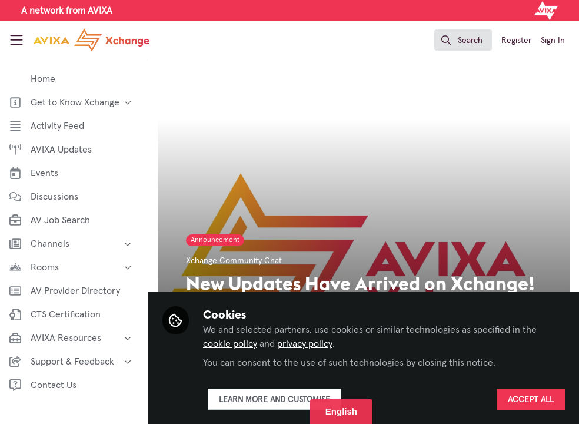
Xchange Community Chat (236, 261)
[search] (463, 40)
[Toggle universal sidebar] (16, 40)
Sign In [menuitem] (553, 41)
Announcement (217, 240)
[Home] (91, 40)
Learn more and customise (276, 400)
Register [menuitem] (516, 41)
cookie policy (232, 344)
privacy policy (307, 344)
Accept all (531, 400)
